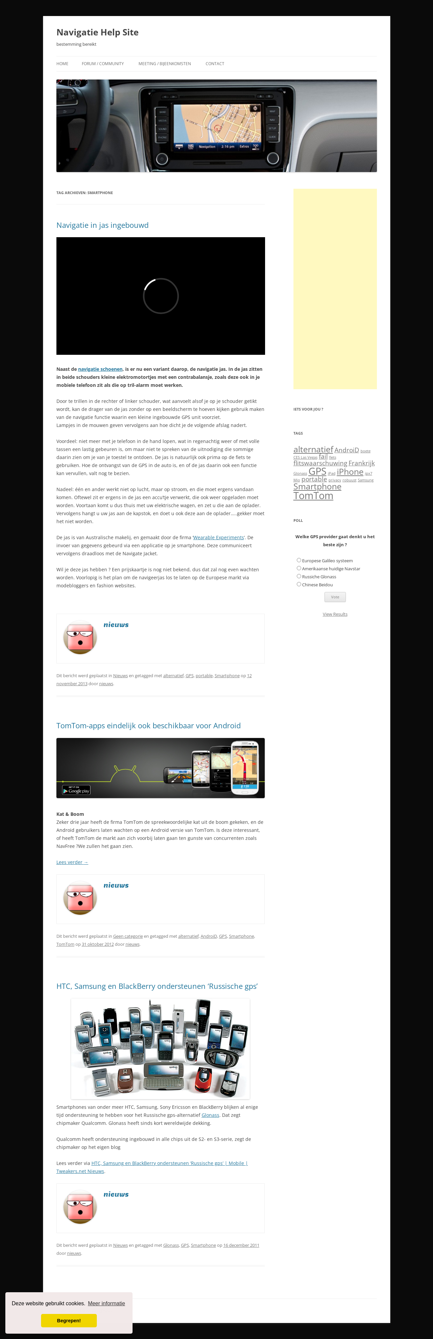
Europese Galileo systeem (327, 561)
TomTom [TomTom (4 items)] (313, 495)
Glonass (210, 1115)
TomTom (65, 944)
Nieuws (120, 676)
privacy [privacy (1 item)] (335, 480)
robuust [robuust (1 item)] (350, 480)
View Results (335, 614)
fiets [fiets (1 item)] (332, 457)
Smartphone (227, 676)
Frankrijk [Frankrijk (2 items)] (362, 463)
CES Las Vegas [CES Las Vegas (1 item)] (305, 457)
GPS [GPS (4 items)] (317, 471)
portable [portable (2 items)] (314, 479)
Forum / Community (103, 63)
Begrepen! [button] (69, 1320)
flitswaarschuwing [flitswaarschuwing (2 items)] (320, 463)
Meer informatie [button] (106, 1303)
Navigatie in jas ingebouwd (102, 225)
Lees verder (72, 862)
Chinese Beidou (317, 585)
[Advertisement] (335, 289)
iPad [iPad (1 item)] (332, 473)
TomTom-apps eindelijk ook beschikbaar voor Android (148, 725)
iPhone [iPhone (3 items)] (350, 471)
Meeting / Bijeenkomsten (165, 63)
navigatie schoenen (100, 369)
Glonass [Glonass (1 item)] (300, 473)
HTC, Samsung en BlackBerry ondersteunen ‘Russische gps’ (157, 986)
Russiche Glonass (319, 577)
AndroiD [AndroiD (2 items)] (347, 450)
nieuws (106, 684)
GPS (190, 676)
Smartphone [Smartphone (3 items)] (317, 486)
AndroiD (209, 936)
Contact (215, 63)
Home (62, 63)
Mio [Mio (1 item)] (296, 480)
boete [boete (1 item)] (366, 451)
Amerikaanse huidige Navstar (331, 569)
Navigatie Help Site (97, 32)
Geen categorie (128, 936)
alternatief (173, 676)
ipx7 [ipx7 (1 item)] (368, 473)
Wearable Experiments (218, 537)
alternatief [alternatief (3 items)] (313, 449)
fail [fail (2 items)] (323, 456)
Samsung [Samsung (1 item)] (366, 480)
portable (204, 676)
